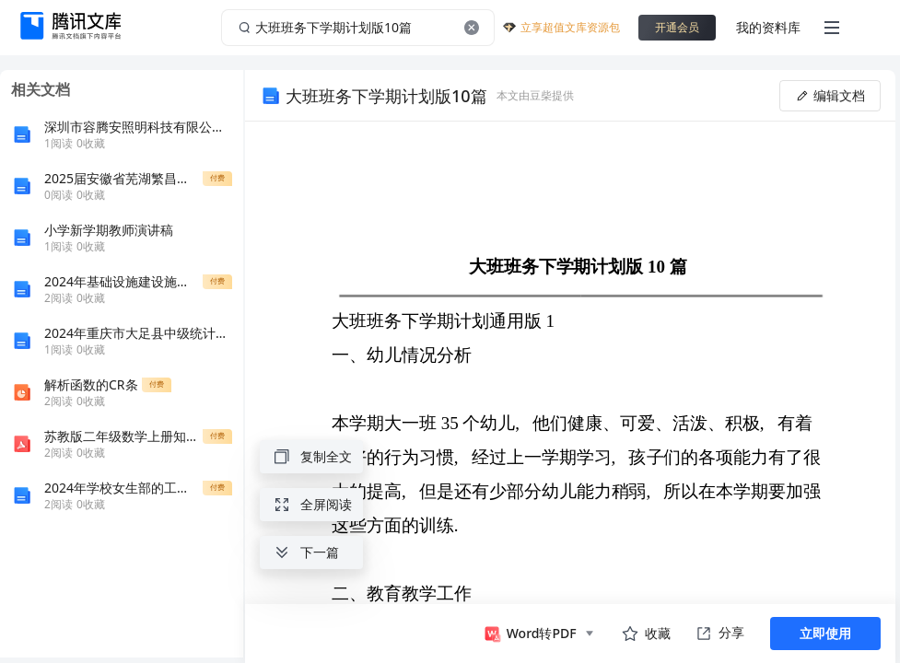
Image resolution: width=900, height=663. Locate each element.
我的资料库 (768, 27)
